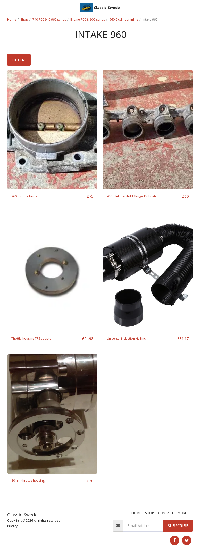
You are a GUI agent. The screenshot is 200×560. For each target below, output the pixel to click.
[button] (5, 7)
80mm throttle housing (31, 481)
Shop (24, 19)
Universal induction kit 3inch (131, 339)
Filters (19, 59)
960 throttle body (27, 196)
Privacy (12, 527)
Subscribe (178, 526)
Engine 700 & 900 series (87, 19)
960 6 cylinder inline (123, 19)
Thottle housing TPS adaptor (37, 339)
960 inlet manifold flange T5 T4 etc (138, 196)
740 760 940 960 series (49, 19)
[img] (52, 130)
